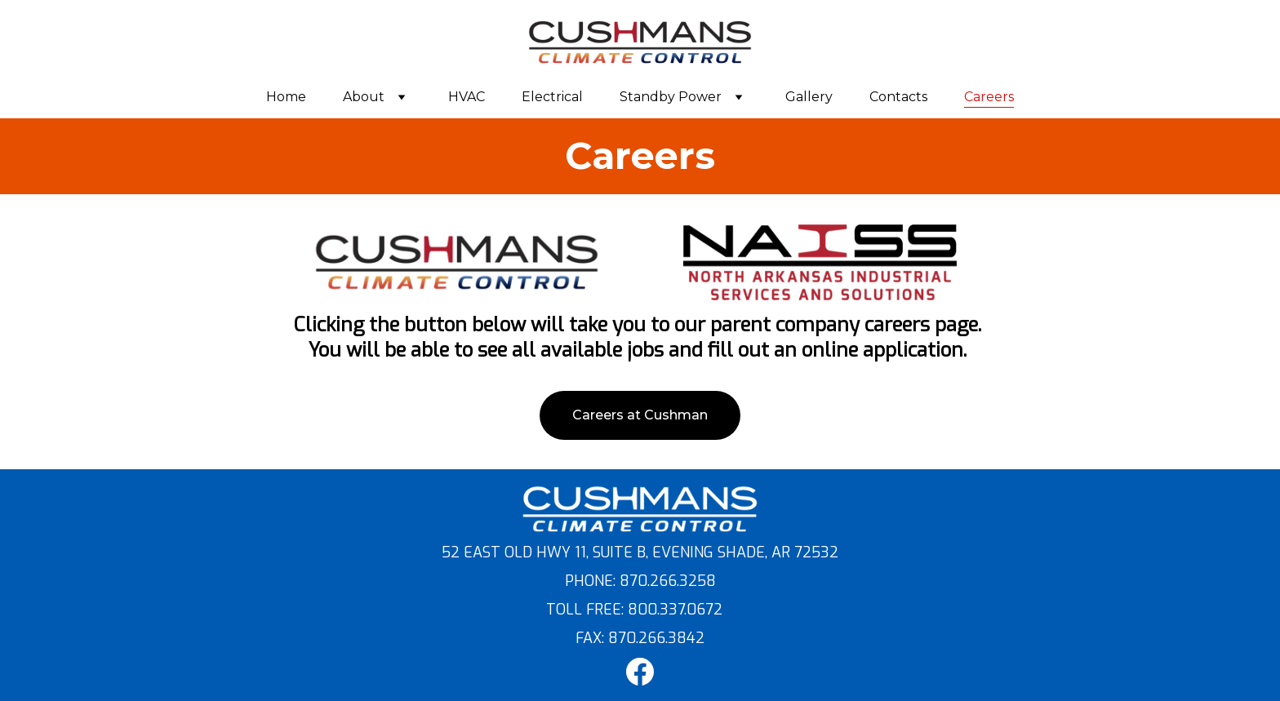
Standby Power (671, 96)
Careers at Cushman (640, 415)
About (363, 96)
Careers (989, 96)
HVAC (466, 96)
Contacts (898, 96)
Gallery (809, 96)
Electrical (552, 96)
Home (286, 96)
